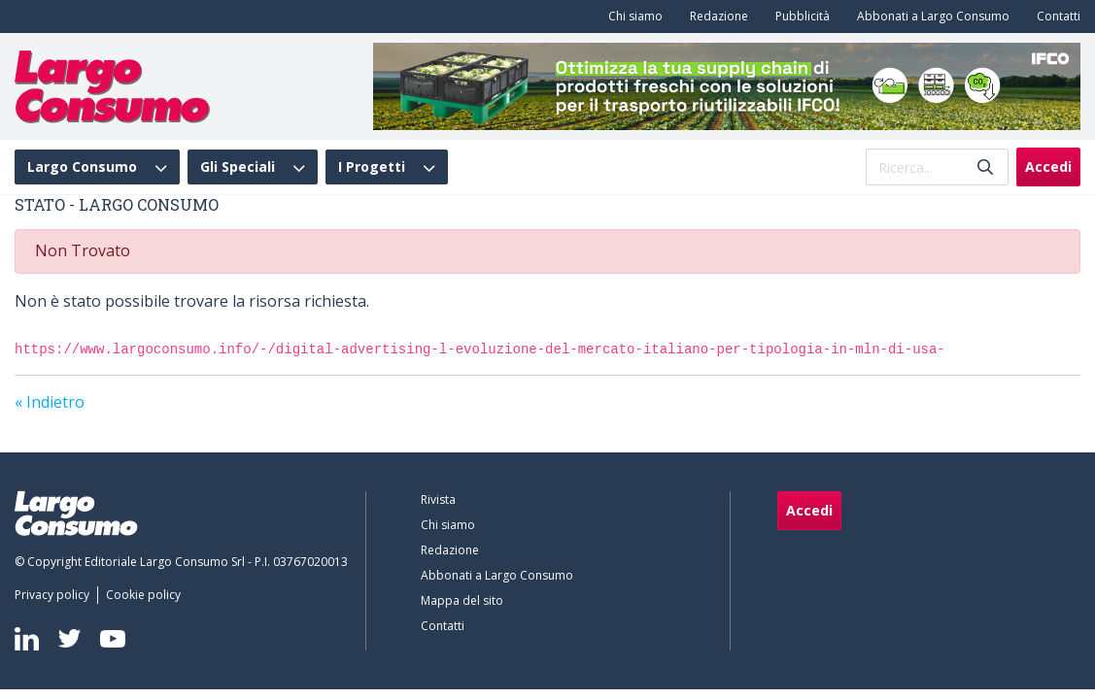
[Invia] (985, 167)
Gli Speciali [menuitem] (237, 167)
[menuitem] (631, 16)
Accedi (1048, 166)
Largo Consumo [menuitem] (82, 167)
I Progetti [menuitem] (371, 167)
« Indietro (50, 402)
